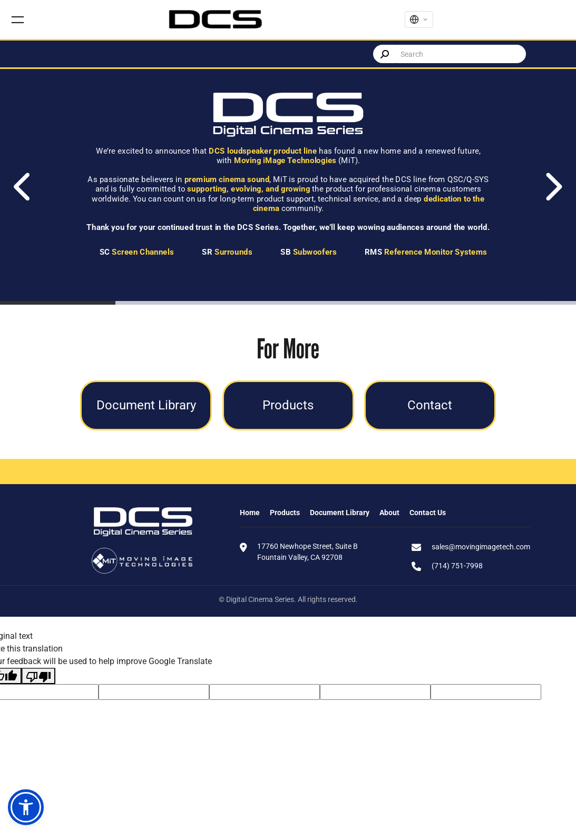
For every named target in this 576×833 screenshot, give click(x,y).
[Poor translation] (38, 676)
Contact (429, 405)
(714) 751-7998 (457, 565)
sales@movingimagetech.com (481, 547)
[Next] (552, 187)
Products (288, 405)
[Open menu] (17, 20)
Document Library (146, 405)
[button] (26, 807)
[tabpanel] (288, 187)
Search (384, 54)
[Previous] (24, 187)
